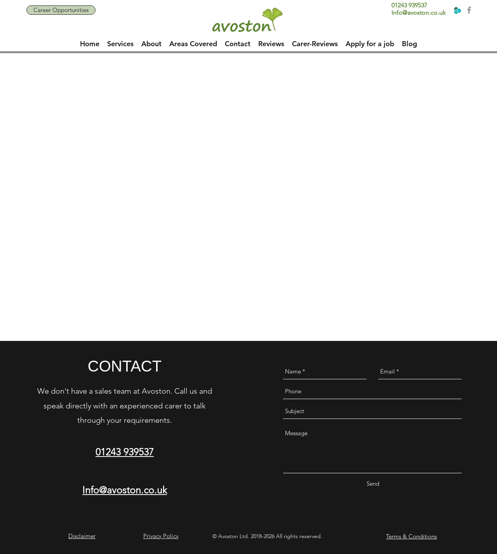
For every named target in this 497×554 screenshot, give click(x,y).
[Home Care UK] (457, 10)
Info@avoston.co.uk (418, 12)
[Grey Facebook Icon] (469, 10)
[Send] (372, 483)
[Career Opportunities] (61, 10)
